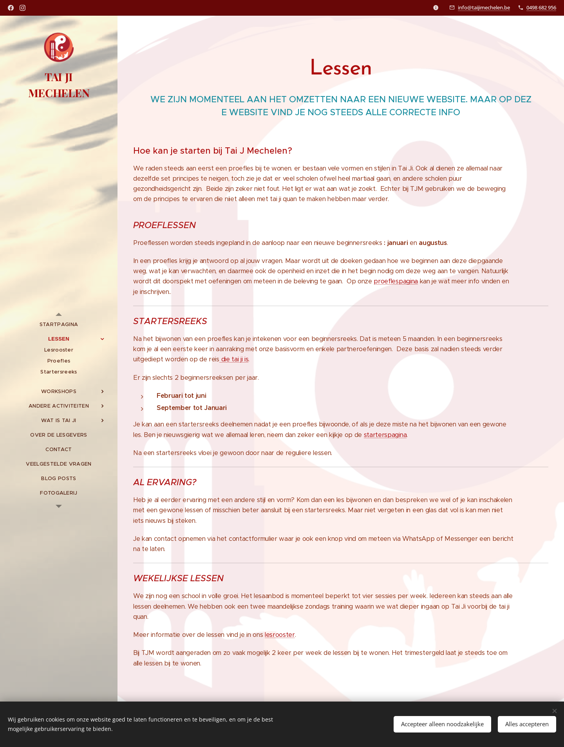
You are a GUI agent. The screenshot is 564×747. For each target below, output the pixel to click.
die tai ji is (233, 359)
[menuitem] (58, 324)
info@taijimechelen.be (484, 7)
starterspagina (385, 435)
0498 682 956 (541, 7)
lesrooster (280, 635)
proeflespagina (396, 281)
